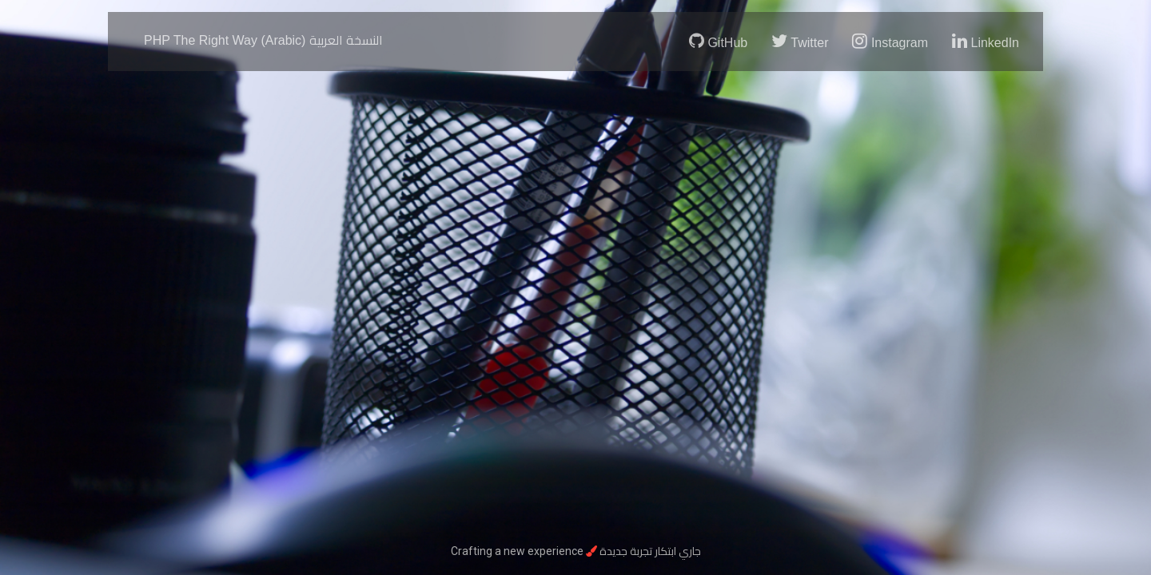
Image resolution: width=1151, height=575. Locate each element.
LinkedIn (985, 41)
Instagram (890, 41)
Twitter (799, 41)
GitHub (718, 41)
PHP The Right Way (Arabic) (263, 40)
